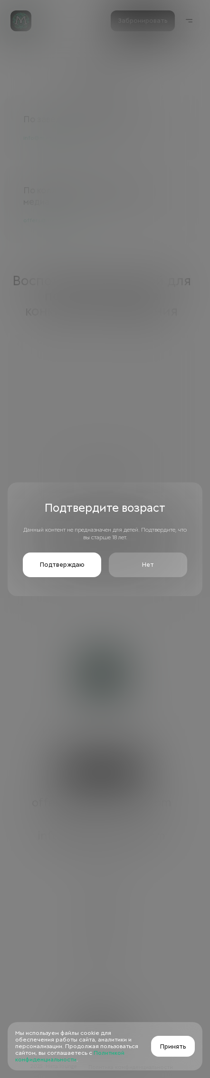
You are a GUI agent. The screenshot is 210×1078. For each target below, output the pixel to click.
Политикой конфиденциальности (69, 1056)
